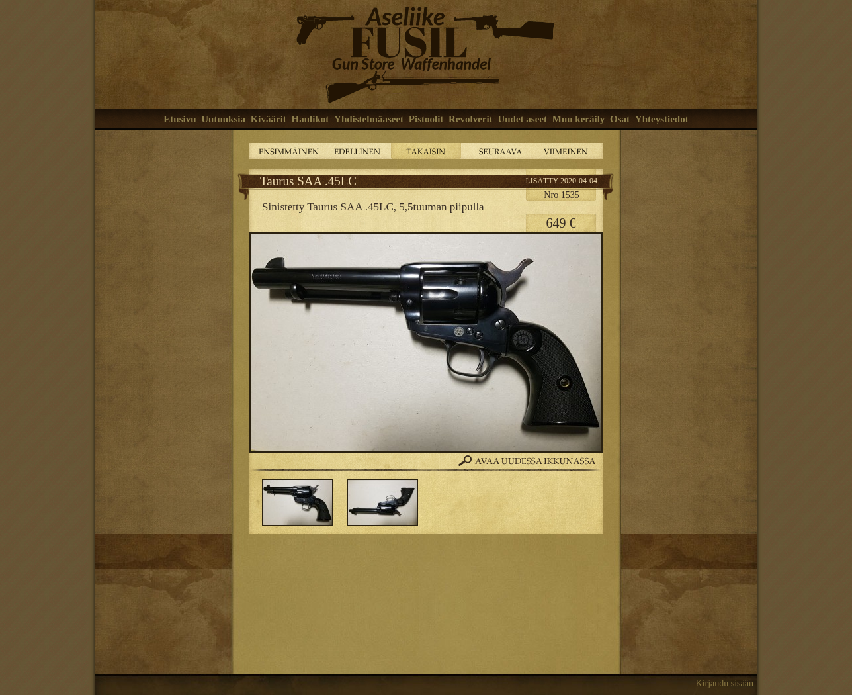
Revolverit (470, 119)
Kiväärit (268, 119)
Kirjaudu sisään (724, 683)
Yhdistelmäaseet (369, 119)
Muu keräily (578, 119)
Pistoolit (426, 119)
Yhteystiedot (662, 119)
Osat (620, 119)
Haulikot (310, 119)
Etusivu (179, 119)
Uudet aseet (522, 119)
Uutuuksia (223, 119)
